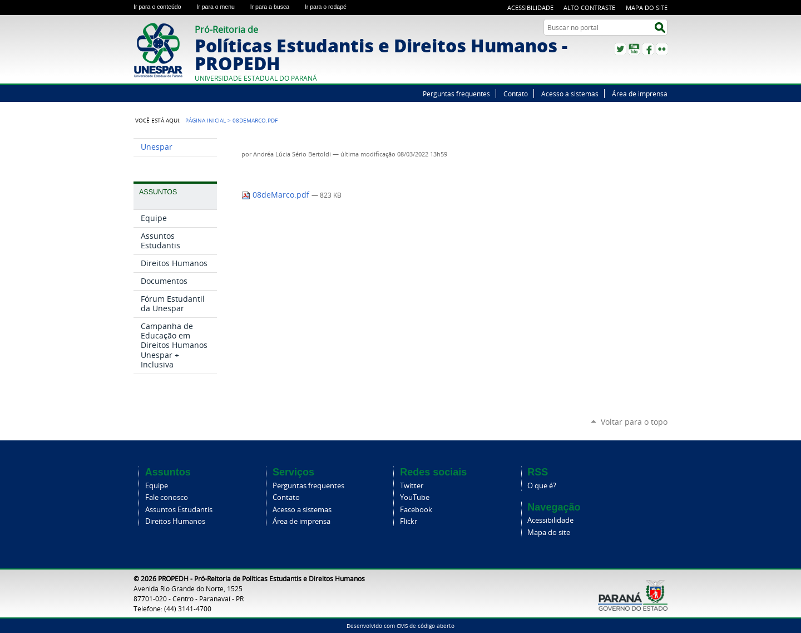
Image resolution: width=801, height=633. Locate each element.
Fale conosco (166, 497)
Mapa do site (647, 7)
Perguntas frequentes (456, 93)
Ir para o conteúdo (163, 6)
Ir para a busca (275, 6)
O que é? (541, 485)
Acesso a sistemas (570, 93)
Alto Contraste (589, 7)
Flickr (662, 49)
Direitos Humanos (175, 521)
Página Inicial (205, 120)
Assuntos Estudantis (178, 509)
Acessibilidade (530, 7)
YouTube (634, 49)
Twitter (620, 49)
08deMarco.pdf (276, 195)
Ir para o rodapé (330, 6)
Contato (515, 93)
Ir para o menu (220, 6)
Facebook (648, 49)
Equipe (156, 485)
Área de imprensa (640, 93)
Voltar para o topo (634, 421)
